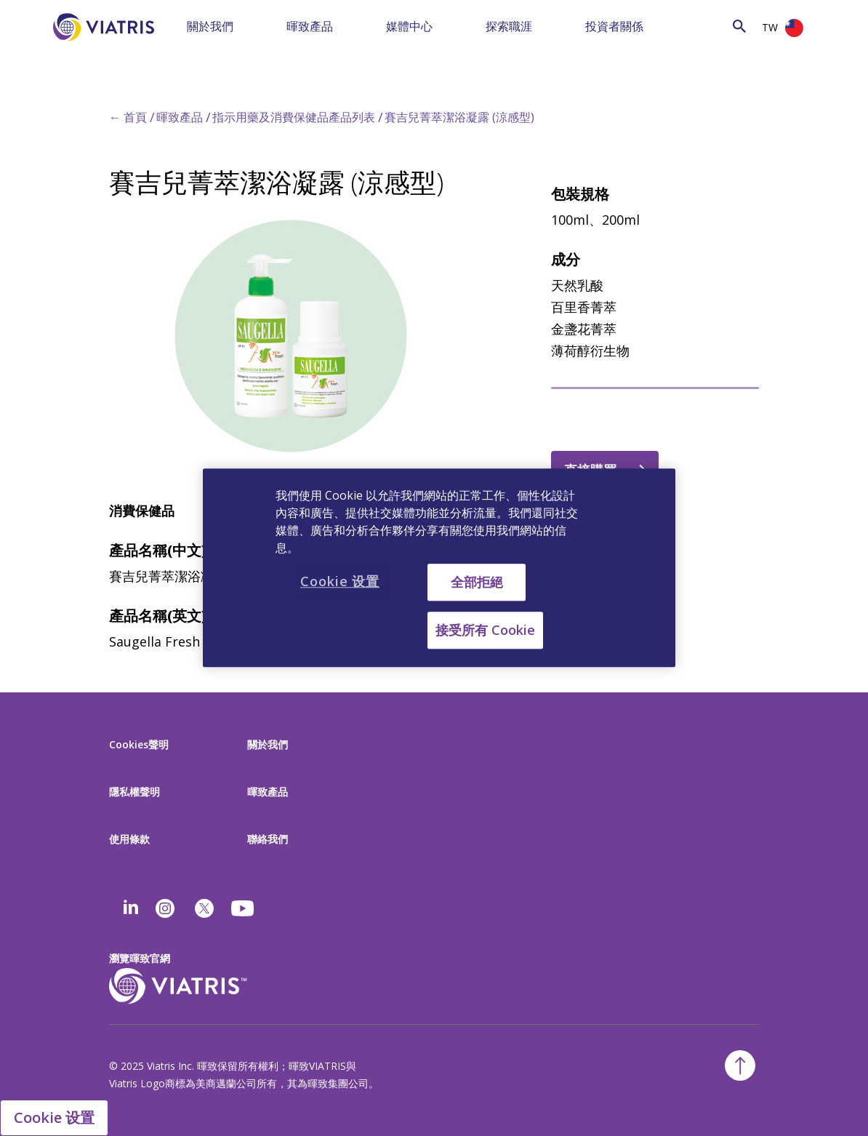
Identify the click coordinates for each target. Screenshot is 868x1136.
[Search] (699, 25)
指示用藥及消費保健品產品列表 (293, 117)
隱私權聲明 (134, 792)
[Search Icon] (739, 25)
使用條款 (129, 839)
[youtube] (243, 908)
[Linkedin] (131, 908)
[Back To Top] (740, 1065)
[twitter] (204, 908)
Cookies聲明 (139, 744)
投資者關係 (614, 26)
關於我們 (210, 26)
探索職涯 (509, 26)
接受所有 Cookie (485, 630)
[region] (439, 567)
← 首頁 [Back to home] (128, 117)
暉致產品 (309, 26)
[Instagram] (165, 908)
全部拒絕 (477, 582)
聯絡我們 (267, 839)
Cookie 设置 (54, 1117)
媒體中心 (409, 26)
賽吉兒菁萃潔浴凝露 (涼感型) (459, 117)
